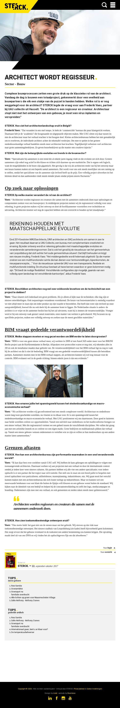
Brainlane (71, 693)
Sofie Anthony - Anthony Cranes (25, 600)
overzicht (108, 552)
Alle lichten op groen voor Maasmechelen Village (33, 597)
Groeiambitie (17, 589)
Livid (55, 693)
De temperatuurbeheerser (22, 632)
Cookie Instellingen (94, 689)
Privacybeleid (79, 689)
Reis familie (16, 586)
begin (109, 548)
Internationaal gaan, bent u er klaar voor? (29, 629)
